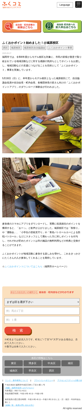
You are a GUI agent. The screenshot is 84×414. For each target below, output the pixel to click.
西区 (51, 370)
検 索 (17, 330)
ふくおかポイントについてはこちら (23, 266)
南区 (70, 363)
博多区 (33, 363)
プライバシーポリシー (43, 380)
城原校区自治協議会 (34, 47)
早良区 (33, 370)
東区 (13, 363)
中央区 (52, 363)
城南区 (14, 370)
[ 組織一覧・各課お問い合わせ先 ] (19, 405)
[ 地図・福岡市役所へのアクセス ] (19, 388)
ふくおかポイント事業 (60, 47)
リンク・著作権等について (16, 380)
